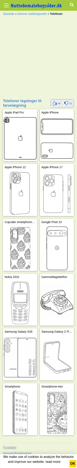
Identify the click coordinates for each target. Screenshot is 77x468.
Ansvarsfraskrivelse (17, 453)
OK (72, 463)
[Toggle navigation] (6, 5)
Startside (8, 13)
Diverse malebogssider (32, 13)
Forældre (9, 447)
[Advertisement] (38, 58)
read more (53, 461)
